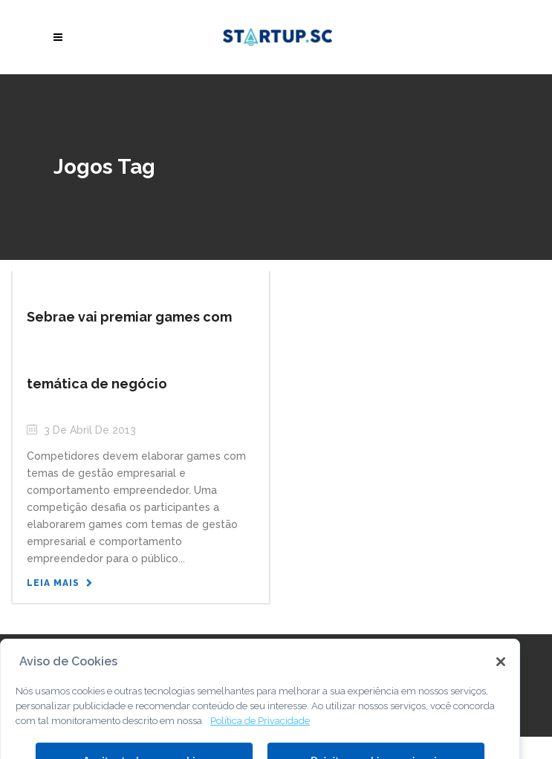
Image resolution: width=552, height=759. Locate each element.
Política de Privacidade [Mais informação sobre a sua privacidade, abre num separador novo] (260, 731)
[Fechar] (500, 673)
